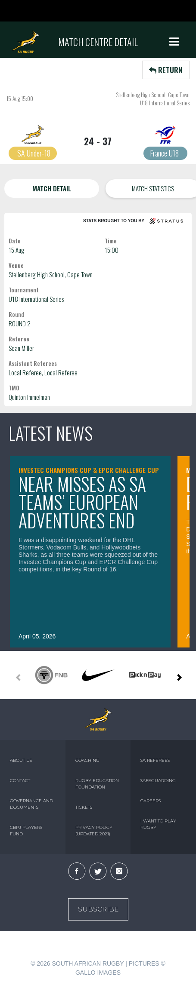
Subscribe (98, 909)
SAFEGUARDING (158, 780)
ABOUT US (21, 760)
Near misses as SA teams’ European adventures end (82, 502)
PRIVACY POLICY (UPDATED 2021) (93, 831)
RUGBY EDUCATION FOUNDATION (97, 784)
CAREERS (150, 801)
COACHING (87, 760)
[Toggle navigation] (174, 41)
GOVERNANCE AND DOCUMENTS (31, 804)
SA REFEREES (155, 760)
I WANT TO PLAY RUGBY (158, 824)
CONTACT (20, 780)
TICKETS (83, 807)
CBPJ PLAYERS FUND (26, 831)
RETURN (166, 69)
